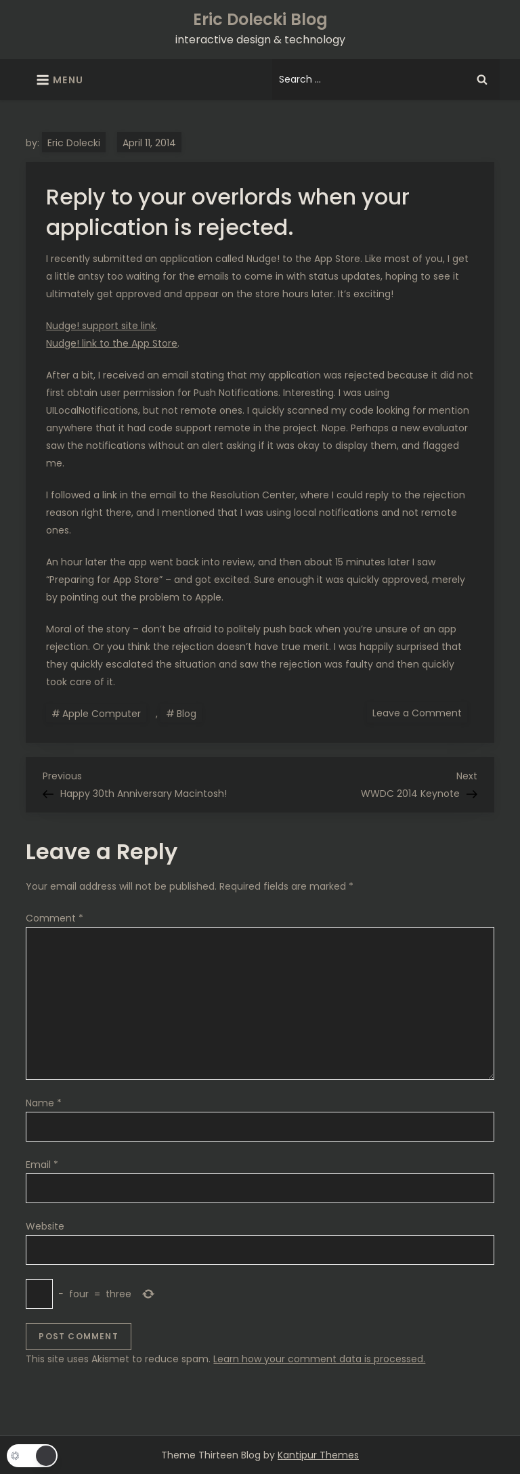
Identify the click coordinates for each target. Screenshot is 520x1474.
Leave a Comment (419, 712)
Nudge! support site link (101, 325)
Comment (54, 918)
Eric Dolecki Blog (260, 19)
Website (45, 1226)
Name (44, 1103)
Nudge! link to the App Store (111, 343)
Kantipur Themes (318, 1455)
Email (42, 1164)
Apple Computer (101, 713)
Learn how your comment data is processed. (319, 1359)
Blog (186, 713)
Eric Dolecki (73, 143)
